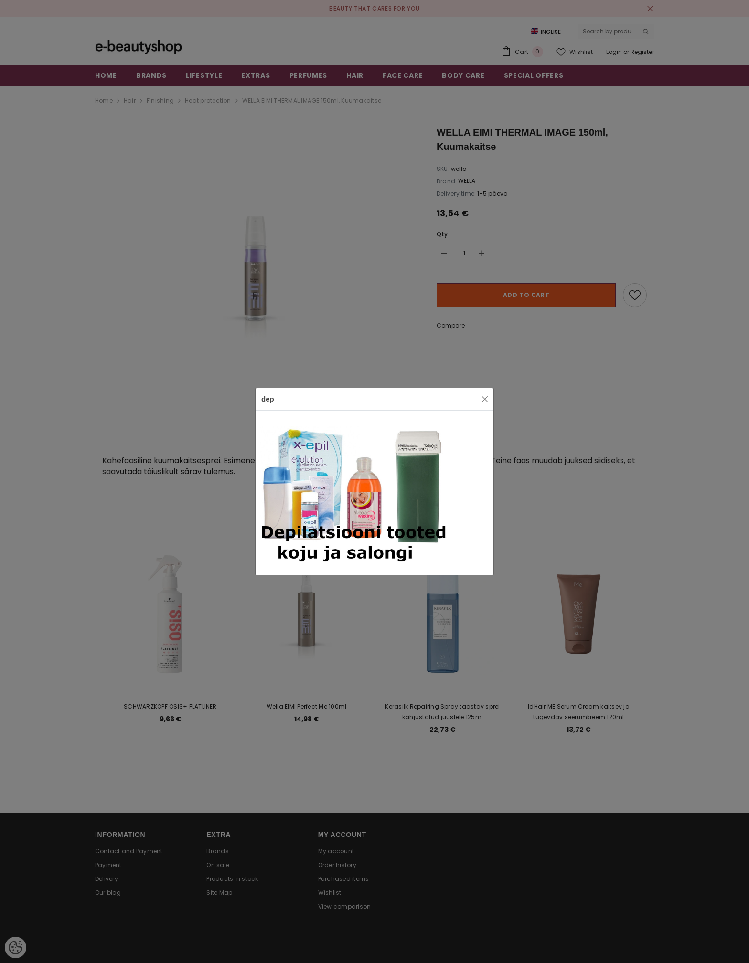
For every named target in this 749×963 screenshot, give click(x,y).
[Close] (485, 399)
